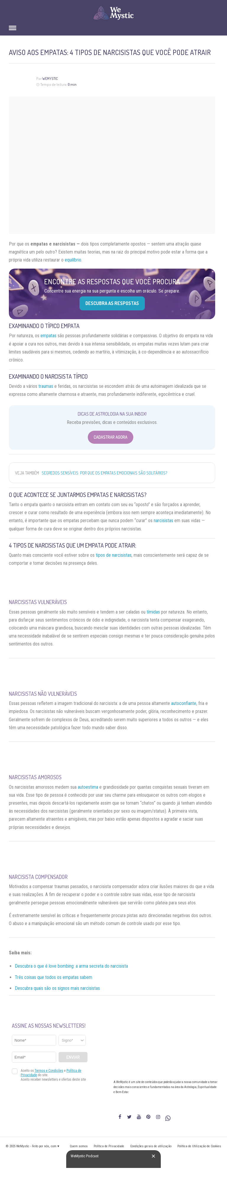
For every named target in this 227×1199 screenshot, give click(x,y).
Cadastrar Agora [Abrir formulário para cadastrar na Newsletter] (110, 437)
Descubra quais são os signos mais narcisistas (57, 988)
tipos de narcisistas (114, 555)
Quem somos (79, 1146)
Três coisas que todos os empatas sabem (53, 977)
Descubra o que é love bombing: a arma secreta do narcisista (71, 966)
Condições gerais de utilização (150, 1146)
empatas (48, 335)
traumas (45, 386)
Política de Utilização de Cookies (199, 1146)
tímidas (153, 612)
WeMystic (50, 78)
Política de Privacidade (109, 1146)
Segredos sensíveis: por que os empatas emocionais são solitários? (104, 472)
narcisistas (163, 520)
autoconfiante (183, 703)
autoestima (88, 787)
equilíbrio (73, 260)
